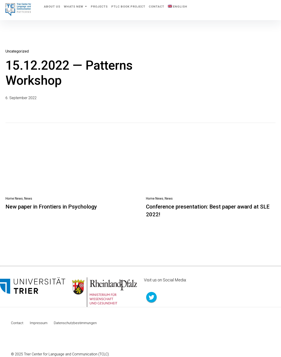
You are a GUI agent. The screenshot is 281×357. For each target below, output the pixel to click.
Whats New (80, 10)
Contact (171, 10)
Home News (14, 198)
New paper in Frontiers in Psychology (51, 207)
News (28, 198)
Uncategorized (17, 51)
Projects (107, 10)
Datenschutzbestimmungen (76, 323)
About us (54, 10)
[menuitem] (195, 10)
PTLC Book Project (140, 10)
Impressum (39, 323)
